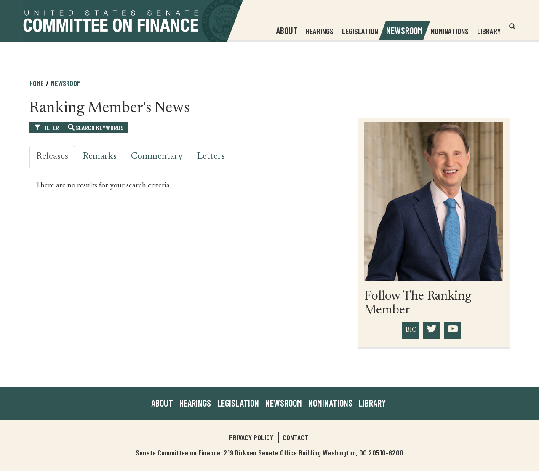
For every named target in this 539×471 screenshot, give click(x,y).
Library (489, 31)
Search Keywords (95, 127)
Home (36, 83)
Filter (46, 127)
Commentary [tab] (157, 156)
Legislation (360, 31)
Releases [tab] (52, 156)
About (162, 402)
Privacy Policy (251, 437)
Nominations (450, 31)
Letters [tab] (211, 156)
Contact (295, 437)
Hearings (320, 31)
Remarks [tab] (100, 156)
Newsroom (66, 83)
